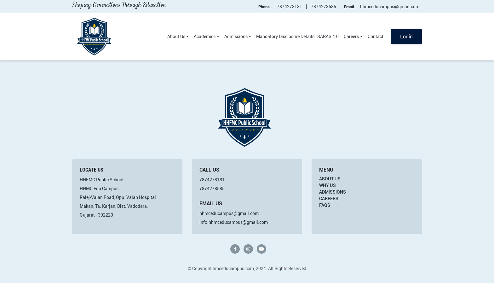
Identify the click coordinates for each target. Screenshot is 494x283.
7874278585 (323, 6)
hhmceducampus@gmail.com (389, 6)
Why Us (327, 185)
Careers (351, 36)
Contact (375, 36)
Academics (204, 36)
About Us (176, 36)
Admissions (236, 36)
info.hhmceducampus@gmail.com (233, 222)
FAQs (324, 205)
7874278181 (289, 6)
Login (406, 36)
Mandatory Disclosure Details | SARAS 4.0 (297, 36)
